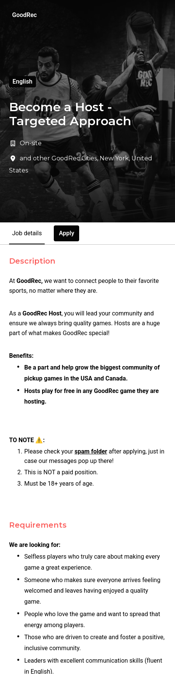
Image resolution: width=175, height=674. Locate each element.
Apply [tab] (66, 233)
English (22, 81)
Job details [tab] (27, 233)
